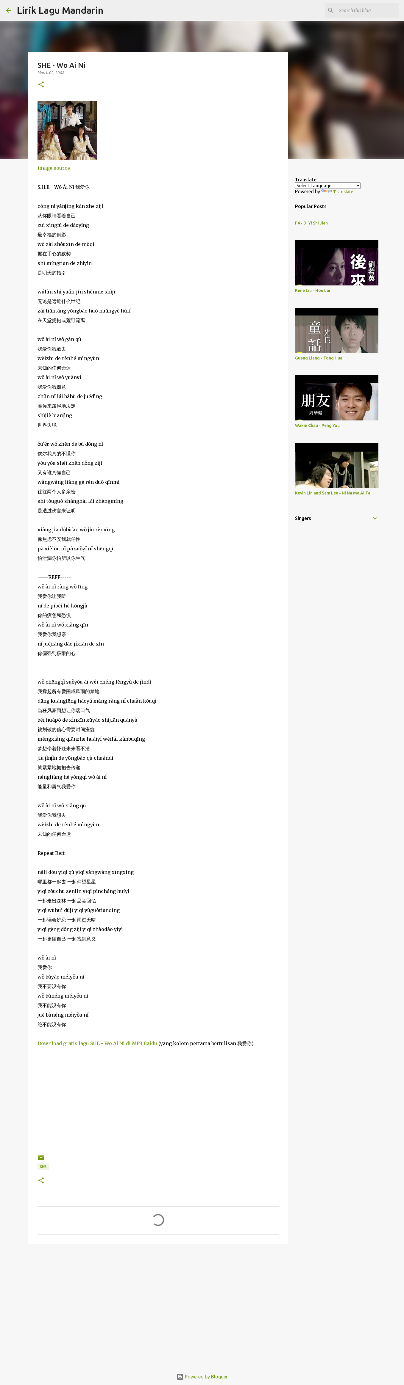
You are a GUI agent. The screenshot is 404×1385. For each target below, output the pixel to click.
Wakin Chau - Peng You (317, 425)
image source (54, 168)
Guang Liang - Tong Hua (318, 358)
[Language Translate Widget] (328, 185)
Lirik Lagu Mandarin (60, 10)
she (43, 1167)
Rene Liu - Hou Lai (312, 290)
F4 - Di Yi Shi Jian (311, 223)
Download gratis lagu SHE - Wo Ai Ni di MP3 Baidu (97, 1043)
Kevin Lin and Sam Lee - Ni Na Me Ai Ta (332, 493)
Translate (337, 191)
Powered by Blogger (202, 1376)
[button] (41, 85)
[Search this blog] (368, 10)
